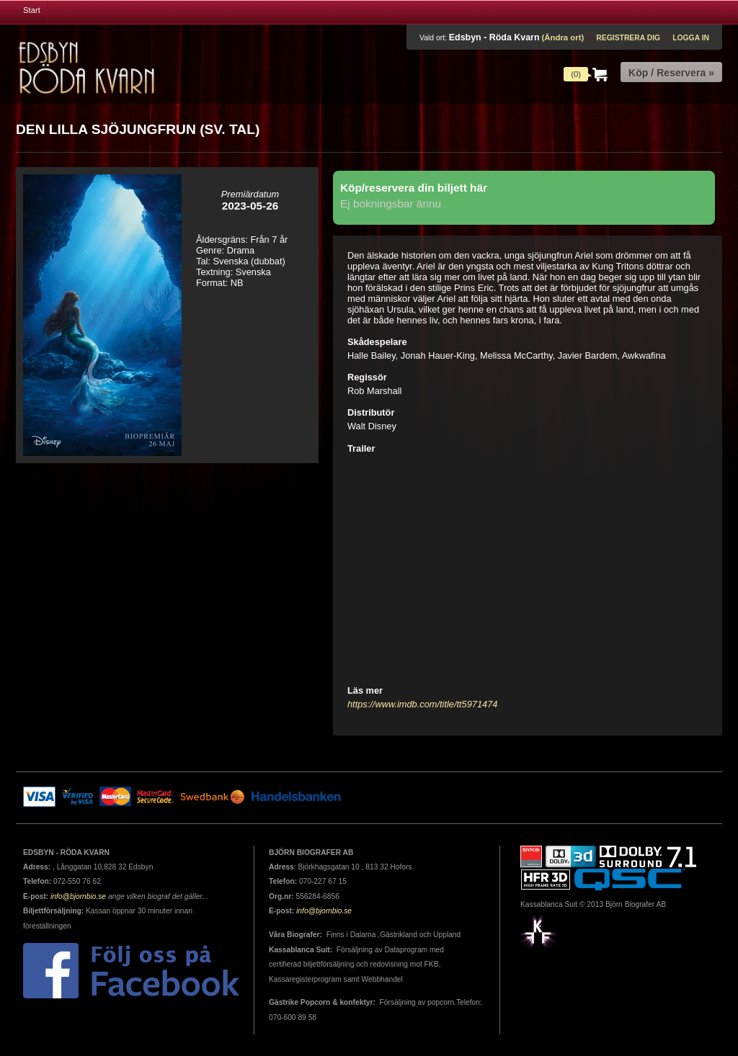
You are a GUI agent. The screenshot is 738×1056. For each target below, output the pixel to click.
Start (31, 10)
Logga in (690, 38)
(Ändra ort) (562, 37)
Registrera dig (628, 38)
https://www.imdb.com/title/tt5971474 (422, 704)
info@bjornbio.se (78, 896)
